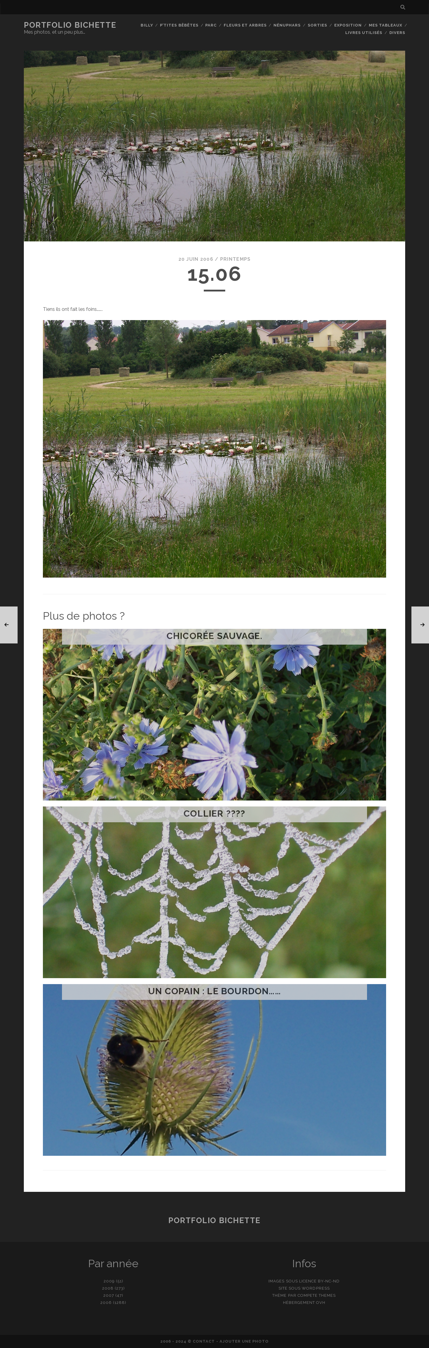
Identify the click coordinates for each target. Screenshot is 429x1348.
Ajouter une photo (244, 1341)
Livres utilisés (364, 32)
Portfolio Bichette (70, 25)
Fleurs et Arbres (245, 25)
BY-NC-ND (329, 1281)
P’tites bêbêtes (179, 25)
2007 (108, 1295)
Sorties (317, 25)
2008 (108, 1288)
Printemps (235, 259)
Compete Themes (317, 1295)
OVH (320, 1302)
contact (204, 1341)
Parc (211, 25)
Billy (147, 25)
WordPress (315, 1288)
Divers (397, 32)
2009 (109, 1281)
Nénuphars (287, 25)
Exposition (348, 25)
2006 (106, 1302)
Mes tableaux (385, 25)
